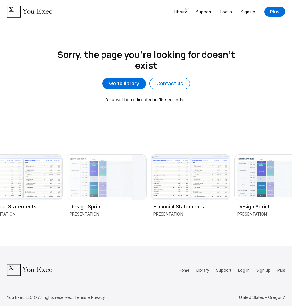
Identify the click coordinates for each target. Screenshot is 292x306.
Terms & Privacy (89, 297)
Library (202, 270)
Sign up (248, 11)
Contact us (169, 83)
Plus (274, 12)
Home (184, 270)
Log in (226, 11)
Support (203, 11)
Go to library (124, 83)
